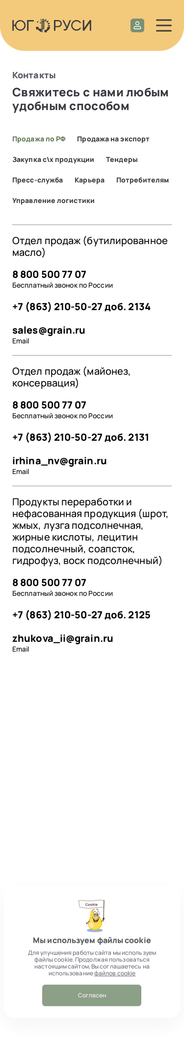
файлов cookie (114, 983)
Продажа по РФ (38, 139)
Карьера (90, 180)
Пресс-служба (37, 180)
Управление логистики (53, 200)
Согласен (92, 1005)
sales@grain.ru (48, 330)
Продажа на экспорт (113, 139)
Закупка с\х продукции (53, 159)
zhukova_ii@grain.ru (62, 638)
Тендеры (122, 159)
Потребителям (142, 180)
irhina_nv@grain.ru (59, 460)
